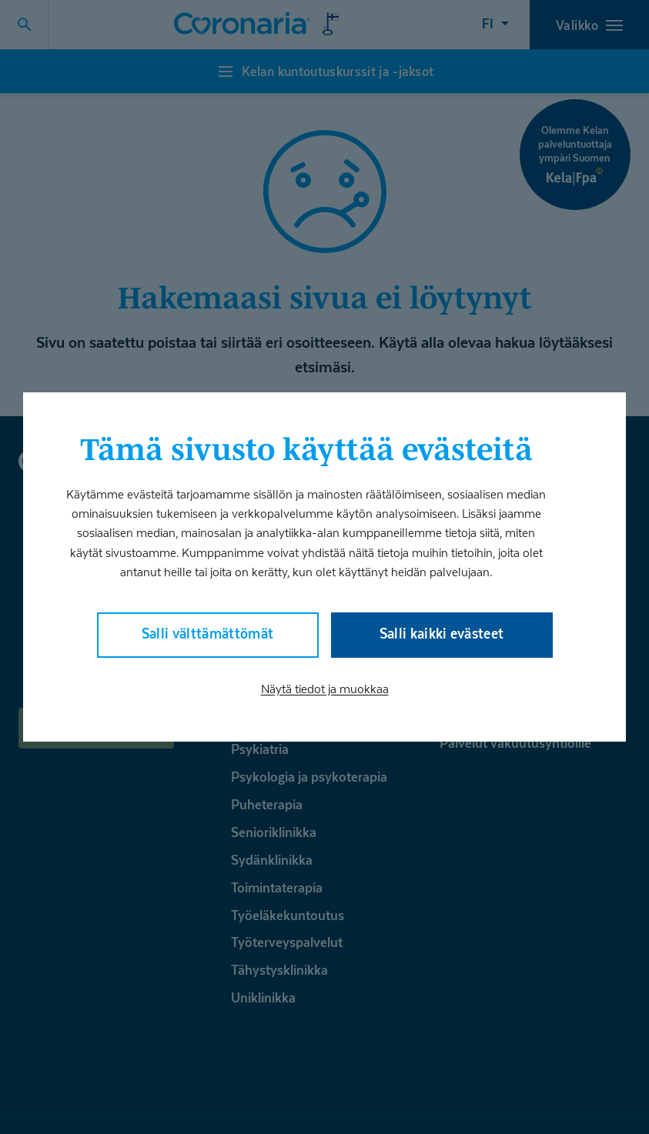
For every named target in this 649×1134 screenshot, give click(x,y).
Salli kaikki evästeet (442, 633)
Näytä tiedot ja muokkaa (325, 689)
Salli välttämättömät (208, 633)
